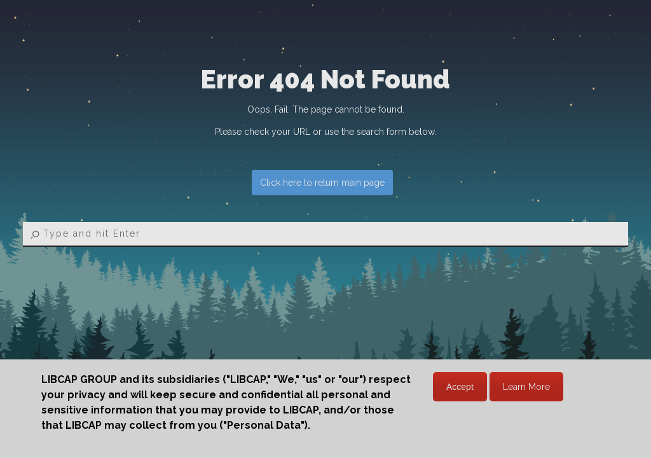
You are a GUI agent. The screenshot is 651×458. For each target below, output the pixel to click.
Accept (460, 387)
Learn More (526, 387)
